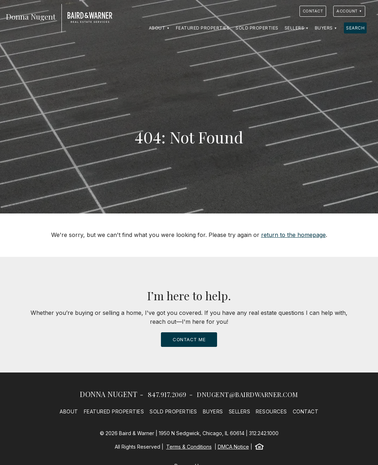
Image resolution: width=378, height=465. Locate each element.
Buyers (324, 28)
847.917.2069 (167, 394)
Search (355, 28)
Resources (271, 411)
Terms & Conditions (189, 447)
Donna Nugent (108, 394)
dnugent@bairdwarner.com (247, 394)
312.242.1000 (264, 433)
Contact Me (189, 339)
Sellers (294, 28)
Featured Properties (203, 28)
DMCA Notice (233, 447)
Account (347, 11)
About (157, 28)
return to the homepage (293, 234)
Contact (313, 11)
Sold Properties (257, 28)
